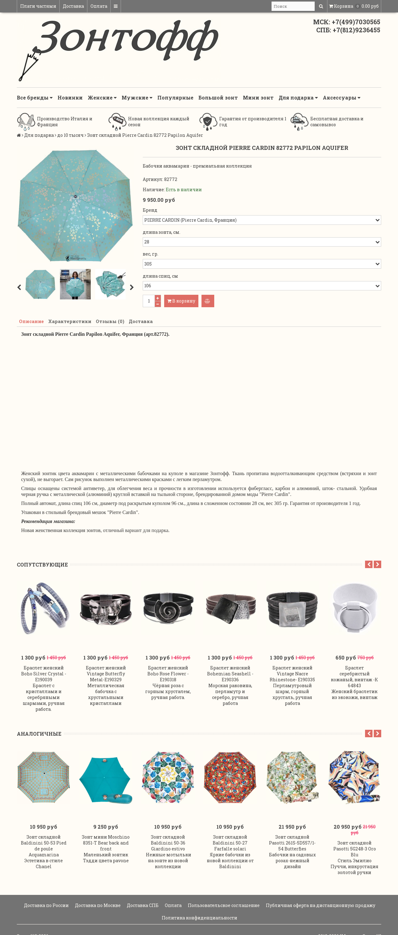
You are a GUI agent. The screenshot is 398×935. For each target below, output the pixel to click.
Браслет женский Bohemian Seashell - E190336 (230, 665)
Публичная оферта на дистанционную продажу (320, 887)
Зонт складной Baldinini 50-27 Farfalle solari (230, 824)
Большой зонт (218, 97)
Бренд (150, 210)
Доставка (73, 6)
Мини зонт (258, 97)
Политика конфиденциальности (199, 899)
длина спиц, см (160, 276)
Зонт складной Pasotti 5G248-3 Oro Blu (354, 830)
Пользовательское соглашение (223, 887)
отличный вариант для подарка (135, 531)
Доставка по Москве (97, 887)
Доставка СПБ (142, 887)
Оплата (98, 6)
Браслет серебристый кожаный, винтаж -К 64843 (354, 668)
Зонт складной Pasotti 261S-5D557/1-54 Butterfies (292, 824)
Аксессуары (341, 97)
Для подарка (298, 97)
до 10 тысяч (70, 135)
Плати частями (38, 6)
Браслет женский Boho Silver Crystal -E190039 (43, 665)
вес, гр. (150, 254)
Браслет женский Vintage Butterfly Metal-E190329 (106, 665)
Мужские (137, 97)
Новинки (70, 97)
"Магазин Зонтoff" (360, 917)
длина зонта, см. (161, 232)
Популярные (175, 97)
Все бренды (35, 97)
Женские (102, 97)
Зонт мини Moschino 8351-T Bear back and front (106, 824)
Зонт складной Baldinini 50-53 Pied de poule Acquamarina (44, 827)
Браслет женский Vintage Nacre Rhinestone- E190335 (292, 665)
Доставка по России (46, 887)
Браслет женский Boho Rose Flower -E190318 (168, 665)
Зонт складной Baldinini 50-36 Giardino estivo (168, 824)
